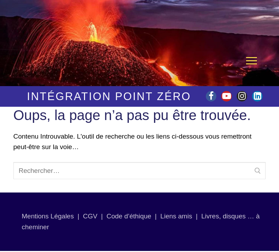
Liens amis (176, 216)
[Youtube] (226, 96)
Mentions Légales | (52, 216)
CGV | (93, 216)
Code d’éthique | (133, 216)
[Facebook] (211, 96)
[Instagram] (242, 96)
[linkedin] (257, 96)
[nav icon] (252, 60)
